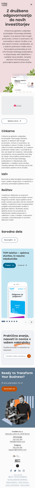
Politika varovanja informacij (17, 479)
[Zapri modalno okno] (31, 4)
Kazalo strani (24, 485)
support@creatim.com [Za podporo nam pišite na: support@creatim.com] (17, 450)
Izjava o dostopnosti (12, 485)
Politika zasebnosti (20, 476)
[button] (3, 321)
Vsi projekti (9, 240)
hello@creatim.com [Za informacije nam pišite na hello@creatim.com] (17, 441)
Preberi (10, 265)
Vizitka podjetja (23, 482)
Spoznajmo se (9, 389)
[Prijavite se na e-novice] (29, 356)
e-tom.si (23, 265)
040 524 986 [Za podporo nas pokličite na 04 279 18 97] (17, 447)
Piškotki (10, 476)
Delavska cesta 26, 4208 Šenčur (19, 434)
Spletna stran (15, 121)
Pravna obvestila (11, 482)
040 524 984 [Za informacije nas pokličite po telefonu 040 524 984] (17, 439)
